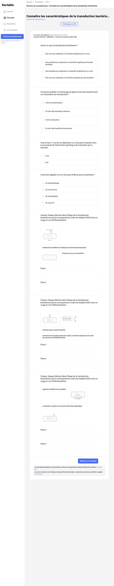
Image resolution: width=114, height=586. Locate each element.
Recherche (9, 24)
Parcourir (9, 17)
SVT (47, 2)
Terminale (39, 2)
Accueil (8, 11)
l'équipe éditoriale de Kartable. (59, 35)
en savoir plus (38, 474)
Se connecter (10, 30)
